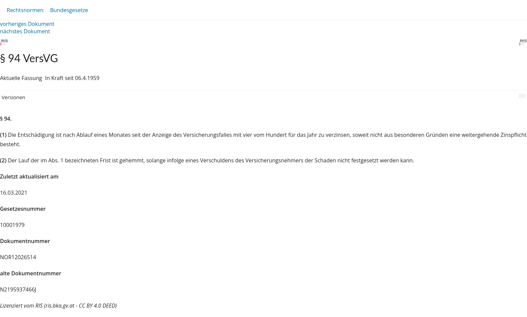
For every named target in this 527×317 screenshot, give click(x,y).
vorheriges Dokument (27, 24)
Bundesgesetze (69, 10)
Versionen (13, 97)
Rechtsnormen (25, 10)
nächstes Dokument (25, 31)
